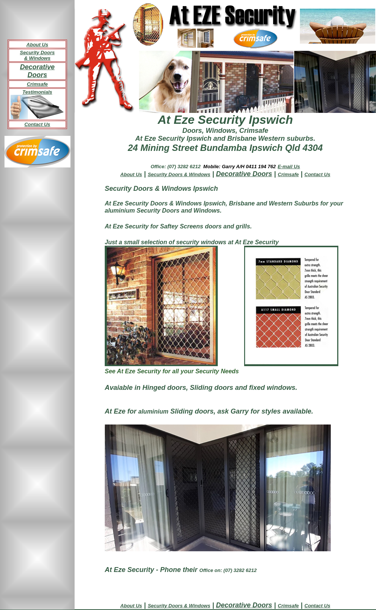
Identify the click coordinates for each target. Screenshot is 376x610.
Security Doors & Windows (37, 55)
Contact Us (37, 124)
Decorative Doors (37, 71)
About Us (37, 44)
